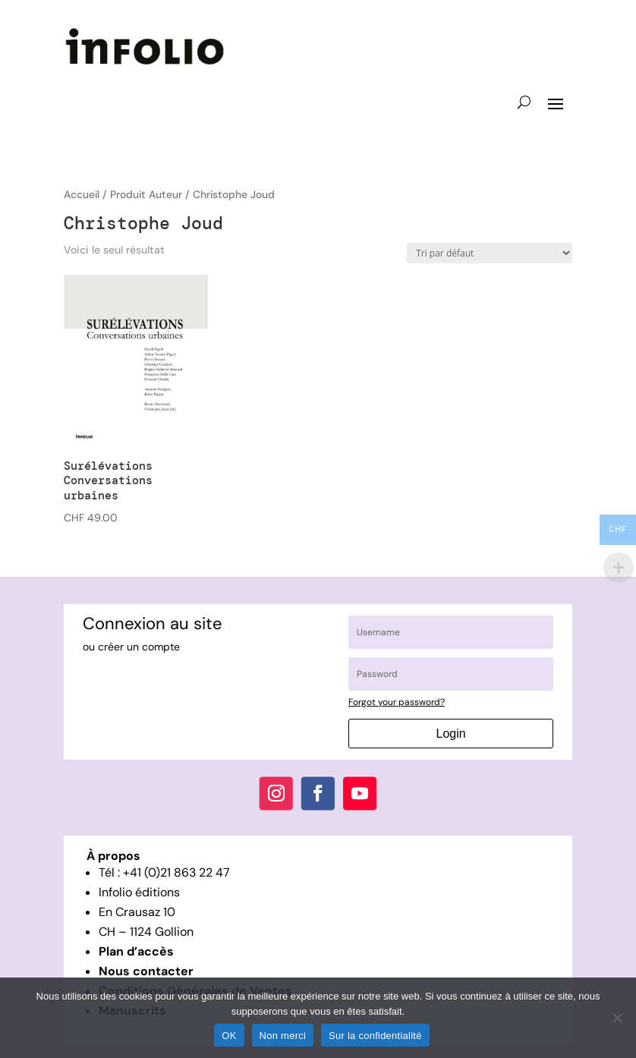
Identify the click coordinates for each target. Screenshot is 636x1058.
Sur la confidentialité (375, 1035)
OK (229, 1035)
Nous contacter (146, 971)
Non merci (283, 1035)
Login (451, 733)
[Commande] (489, 253)
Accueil (81, 194)
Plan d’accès (136, 951)
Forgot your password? (396, 702)
